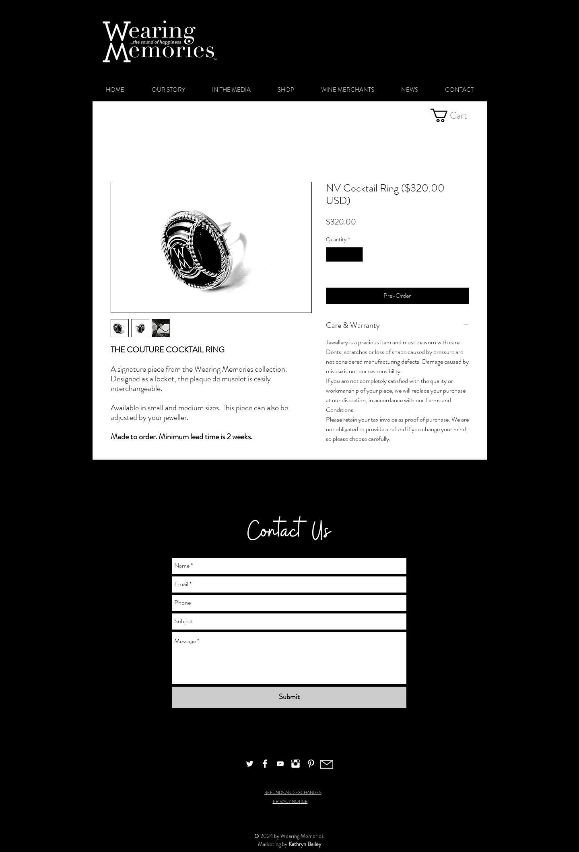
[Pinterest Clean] (311, 763)
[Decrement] (332, 254)
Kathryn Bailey (304, 844)
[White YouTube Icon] (280, 763)
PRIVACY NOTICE (290, 801)
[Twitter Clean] (249, 763)
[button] (456, 115)
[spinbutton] (344, 254)
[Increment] (357, 254)
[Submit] (289, 697)
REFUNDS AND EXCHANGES (292, 792)
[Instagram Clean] (295, 763)
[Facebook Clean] (265, 763)
